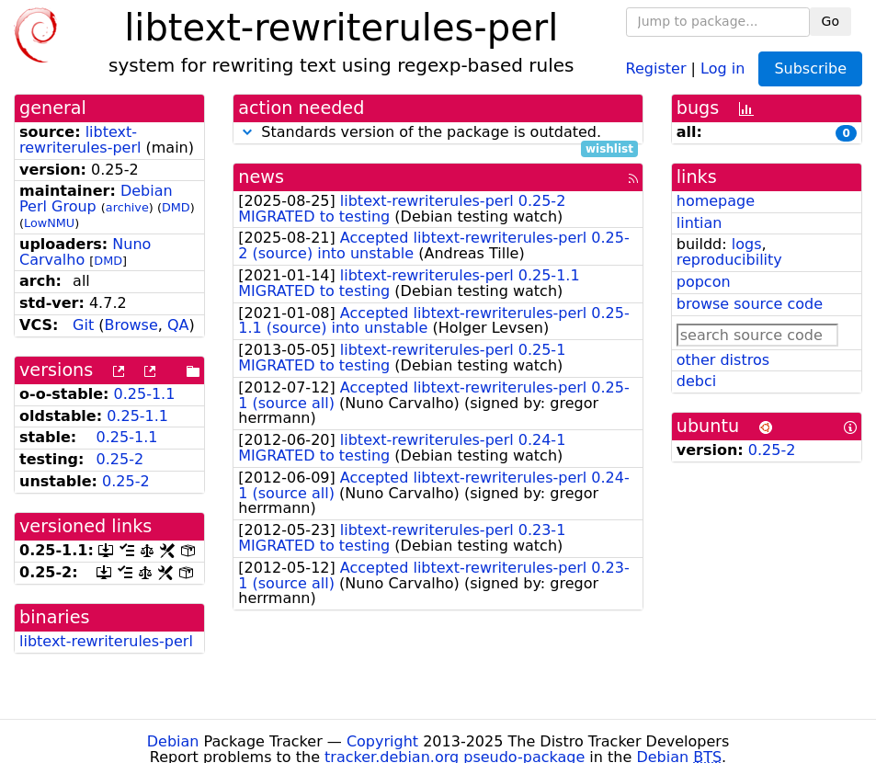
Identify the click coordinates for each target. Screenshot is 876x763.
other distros (723, 360)
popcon (704, 281)
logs (747, 244)
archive (127, 207)
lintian (699, 223)
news (261, 177)
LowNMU (49, 223)
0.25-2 (120, 459)
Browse (131, 325)
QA (178, 325)
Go (830, 21)
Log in (722, 67)
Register (656, 67)
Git (83, 325)
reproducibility (729, 259)
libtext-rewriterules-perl (80, 139)
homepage (716, 201)
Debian (173, 741)
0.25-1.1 (145, 394)
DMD (176, 207)
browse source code (750, 304)
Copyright (382, 741)
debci (696, 381)
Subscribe (810, 68)
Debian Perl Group (96, 198)
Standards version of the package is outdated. (438, 133)
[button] (247, 132)
